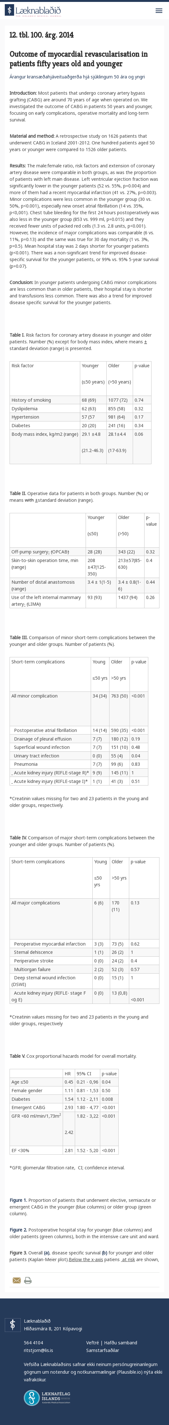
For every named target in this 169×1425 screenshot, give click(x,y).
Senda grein (17, 1280)
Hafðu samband (120, 1343)
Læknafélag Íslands (47, 1398)
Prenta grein (28, 1280)
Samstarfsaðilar (102, 1350)
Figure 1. (18, 1200)
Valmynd (158, 10)
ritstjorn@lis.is (38, 1350)
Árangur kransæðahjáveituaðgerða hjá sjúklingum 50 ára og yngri (77, 77)
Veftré (92, 1343)
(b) (104, 1253)
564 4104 (33, 1343)
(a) (46, 1253)
